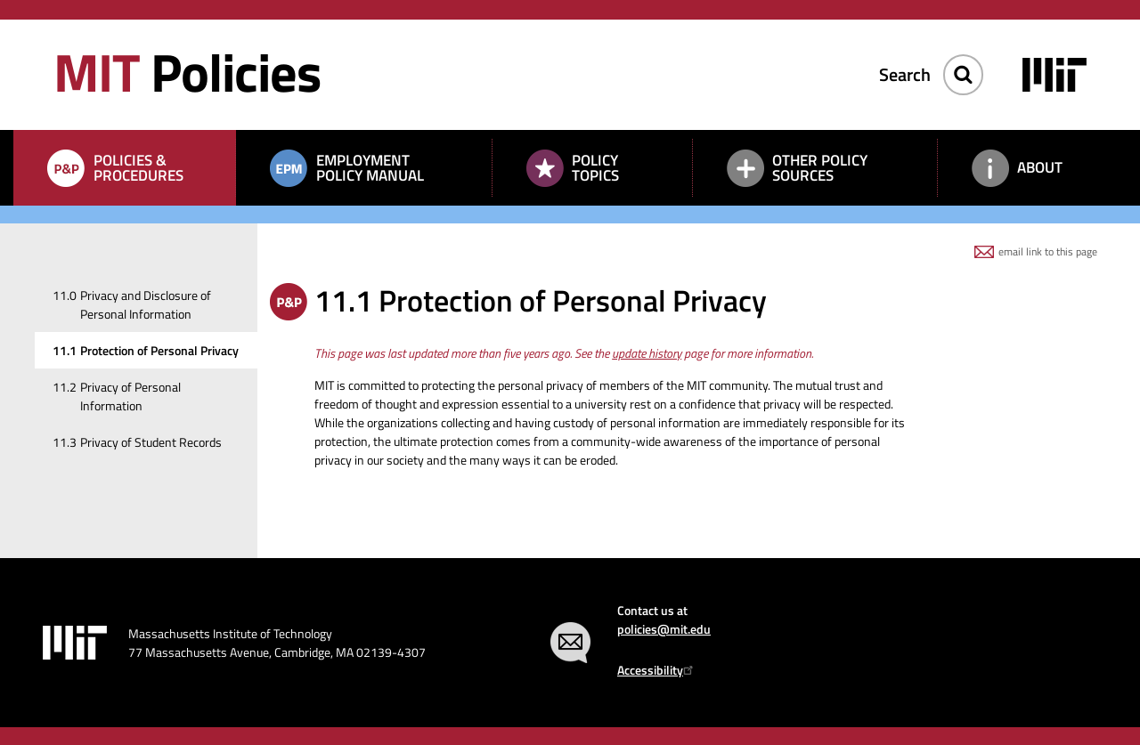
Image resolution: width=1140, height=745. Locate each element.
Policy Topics (595, 168)
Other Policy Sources (819, 168)
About (1040, 167)
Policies (187, 71)
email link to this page (1047, 251)
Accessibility (657, 669)
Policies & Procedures (138, 168)
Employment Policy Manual (370, 168)
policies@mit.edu (664, 628)
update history (646, 353)
